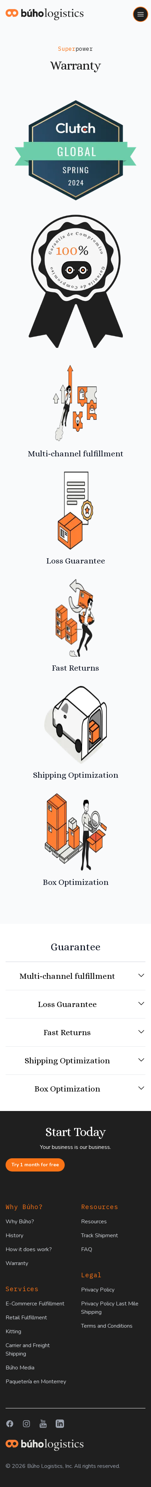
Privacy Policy (97, 1290)
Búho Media (20, 1368)
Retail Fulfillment (26, 1317)
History (14, 1235)
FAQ (86, 1249)
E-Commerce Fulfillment (35, 1304)
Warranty (17, 1263)
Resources (94, 1221)
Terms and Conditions (107, 1326)
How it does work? (29, 1249)
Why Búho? (20, 1221)
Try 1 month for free (35, 1164)
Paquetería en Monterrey (36, 1381)
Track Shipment (99, 1235)
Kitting (13, 1331)
